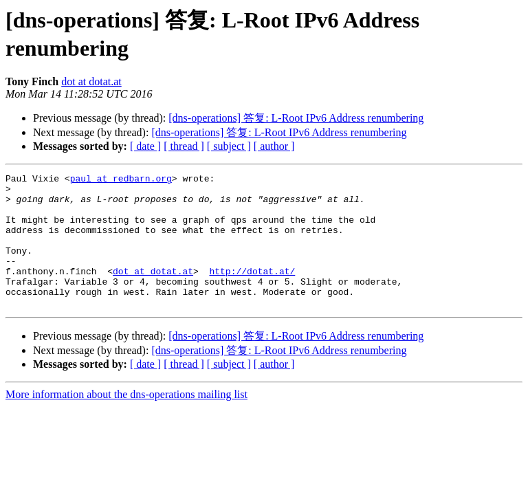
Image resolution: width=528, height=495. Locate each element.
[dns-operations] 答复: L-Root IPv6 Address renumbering (296, 118)
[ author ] (274, 146)
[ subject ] (229, 146)
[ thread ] (184, 146)
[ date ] (145, 146)
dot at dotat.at (91, 81)
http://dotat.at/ (252, 291)
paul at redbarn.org (121, 180)
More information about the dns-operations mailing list (127, 421)
